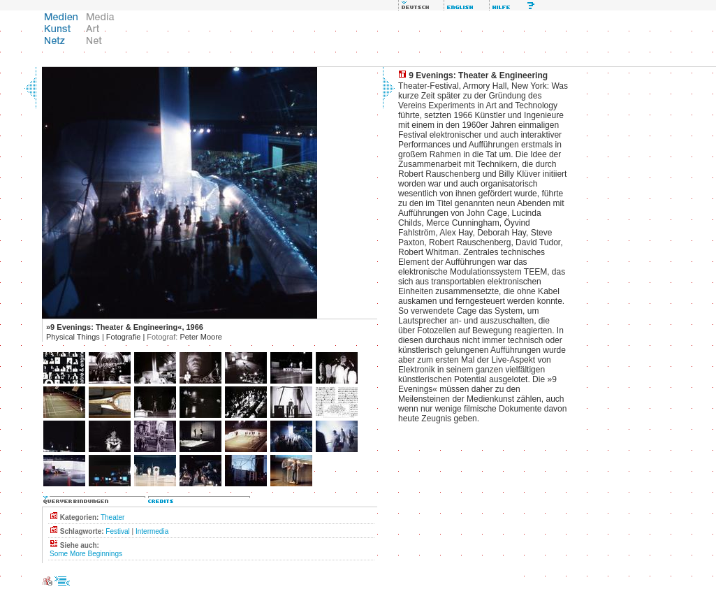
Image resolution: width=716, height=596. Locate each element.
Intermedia (152, 531)
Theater (112, 517)
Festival (117, 531)
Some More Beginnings (86, 554)
